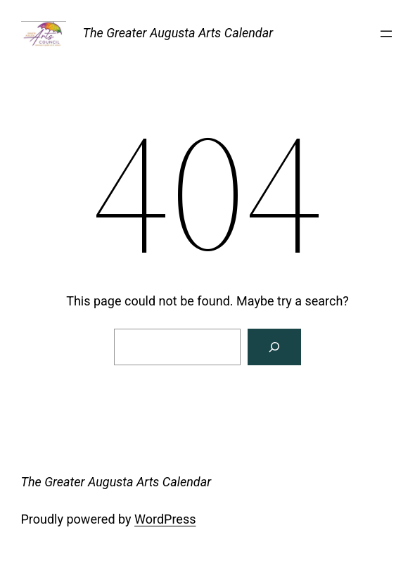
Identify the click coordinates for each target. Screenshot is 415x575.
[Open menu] (386, 33)
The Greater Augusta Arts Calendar (178, 32)
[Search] (274, 347)
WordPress (165, 519)
